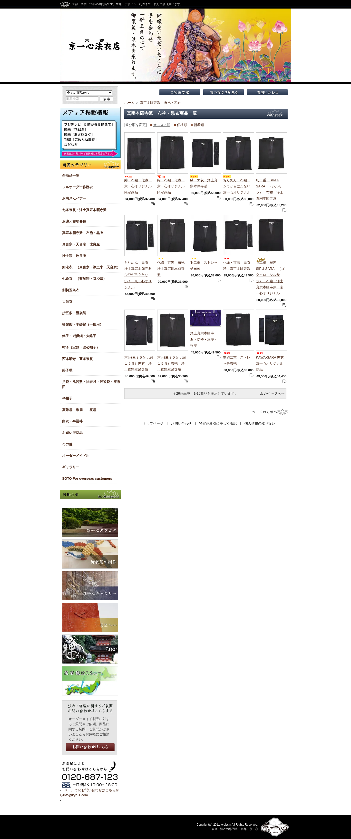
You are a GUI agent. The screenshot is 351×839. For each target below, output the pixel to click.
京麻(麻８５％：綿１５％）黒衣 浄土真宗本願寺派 (138, 363)
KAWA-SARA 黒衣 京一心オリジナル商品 (271, 363)
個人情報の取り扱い (259, 423)
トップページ (153, 423)
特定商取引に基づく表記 (218, 423)
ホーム (129, 103)
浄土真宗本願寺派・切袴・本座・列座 (203, 339)
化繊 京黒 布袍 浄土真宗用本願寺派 (172, 269)
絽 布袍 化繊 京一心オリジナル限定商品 (171, 186)
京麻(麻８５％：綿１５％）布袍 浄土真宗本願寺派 (171, 363)
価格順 (182, 125)
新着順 (199, 125)
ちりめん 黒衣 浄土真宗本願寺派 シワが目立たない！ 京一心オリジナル (139, 275)
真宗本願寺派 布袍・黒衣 (160, 103)
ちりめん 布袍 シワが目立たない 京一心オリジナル (238, 186)
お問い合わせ (181, 423)
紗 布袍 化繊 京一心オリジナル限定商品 (138, 186)
